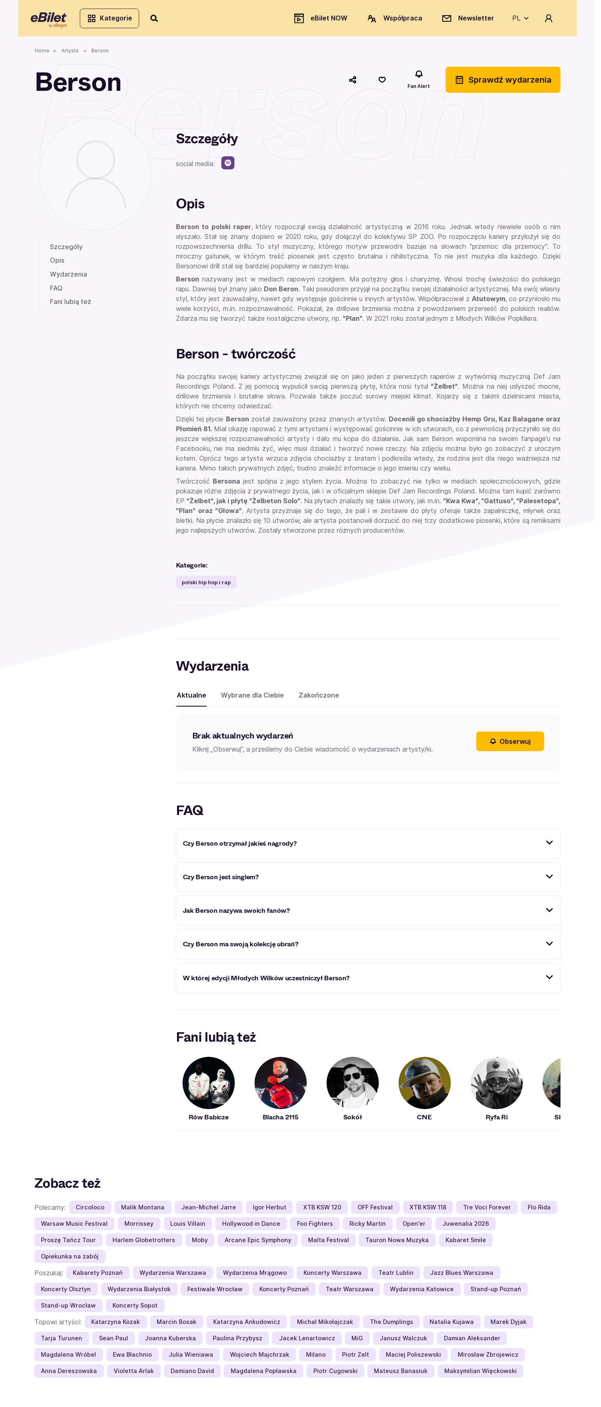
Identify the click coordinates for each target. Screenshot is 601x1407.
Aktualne (191, 698)
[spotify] (227, 166)
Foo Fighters (315, 1226)
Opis (57, 263)
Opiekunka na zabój (70, 1259)
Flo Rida (539, 1210)
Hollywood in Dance (251, 1226)
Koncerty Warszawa (333, 1275)
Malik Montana (142, 1210)
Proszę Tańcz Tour (68, 1243)
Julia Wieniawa (191, 1357)
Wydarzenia (68, 277)
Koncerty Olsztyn (66, 1292)
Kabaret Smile (466, 1243)
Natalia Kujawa (452, 1324)
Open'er (414, 1226)
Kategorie (113, 20)
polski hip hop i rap (206, 585)
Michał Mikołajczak (325, 1324)
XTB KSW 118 (428, 1210)
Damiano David (192, 1374)
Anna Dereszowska (69, 1374)
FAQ (56, 291)
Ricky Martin (367, 1226)
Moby (200, 1243)
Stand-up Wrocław (68, 1308)
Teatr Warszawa (350, 1292)
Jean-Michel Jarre (208, 1210)
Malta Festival (328, 1243)
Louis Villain (187, 1226)
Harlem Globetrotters (144, 1243)
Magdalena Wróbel (68, 1357)
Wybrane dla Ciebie (252, 698)
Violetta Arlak (134, 1374)
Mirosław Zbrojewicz (488, 1357)
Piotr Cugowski (335, 1374)
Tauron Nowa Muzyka (397, 1243)
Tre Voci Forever (487, 1210)
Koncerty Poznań (284, 1292)
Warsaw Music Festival (74, 1226)
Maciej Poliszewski (413, 1357)
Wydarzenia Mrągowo (255, 1275)
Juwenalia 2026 (465, 1226)
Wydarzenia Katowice (422, 1292)
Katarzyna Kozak (115, 1324)
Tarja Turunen (61, 1341)
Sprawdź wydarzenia (503, 83)
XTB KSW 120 (322, 1210)
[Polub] (382, 83)
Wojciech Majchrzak (259, 1357)
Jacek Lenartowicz (307, 1341)
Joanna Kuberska (170, 1341)
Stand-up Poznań (495, 1292)
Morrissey (138, 1226)
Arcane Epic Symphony (258, 1243)
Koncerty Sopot (135, 1308)
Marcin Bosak (176, 1324)
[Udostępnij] (353, 83)
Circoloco (90, 1210)
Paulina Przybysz (237, 1341)
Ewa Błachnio (132, 1357)
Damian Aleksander (472, 1341)
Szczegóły (66, 250)
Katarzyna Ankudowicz (246, 1324)
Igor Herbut (269, 1210)
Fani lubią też (70, 305)
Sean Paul (113, 1341)
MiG (357, 1341)
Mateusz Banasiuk (401, 1374)
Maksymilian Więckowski (480, 1374)
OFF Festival (375, 1210)
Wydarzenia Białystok (139, 1292)
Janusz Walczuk (403, 1341)
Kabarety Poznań (98, 1275)
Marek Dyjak (509, 1324)
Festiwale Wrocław (215, 1292)
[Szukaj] (158, 19)
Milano (316, 1357)
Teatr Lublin (396, 1275)
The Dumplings (391, 1324)
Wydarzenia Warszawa (173, 1275)
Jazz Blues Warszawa (461, 1275)
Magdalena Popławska (264, 1374)
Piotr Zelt (355, 1357)
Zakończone (319, 698)
